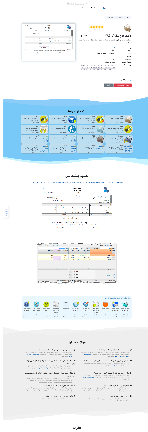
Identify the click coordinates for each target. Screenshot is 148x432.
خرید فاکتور (90, 65)
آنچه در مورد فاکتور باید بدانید (93, 67)
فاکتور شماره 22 (104, 70)
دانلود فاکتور (97, 65)
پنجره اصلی (115, 356)
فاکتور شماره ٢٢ (81, 70)
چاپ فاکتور (83, 65)
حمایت (81, 7)
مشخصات (2, 207)
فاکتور (111, 48)
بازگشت (106, 85)
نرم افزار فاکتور (105, 67)
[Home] (125, 17)
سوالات (3, 213)
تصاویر (3, 211)
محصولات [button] (92, 7)
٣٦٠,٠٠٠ (122, 80)
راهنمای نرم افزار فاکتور (111, 365)
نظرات (4, 215)
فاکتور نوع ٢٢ (97, 70)
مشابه (3, 209)
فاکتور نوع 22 (109, 65)
